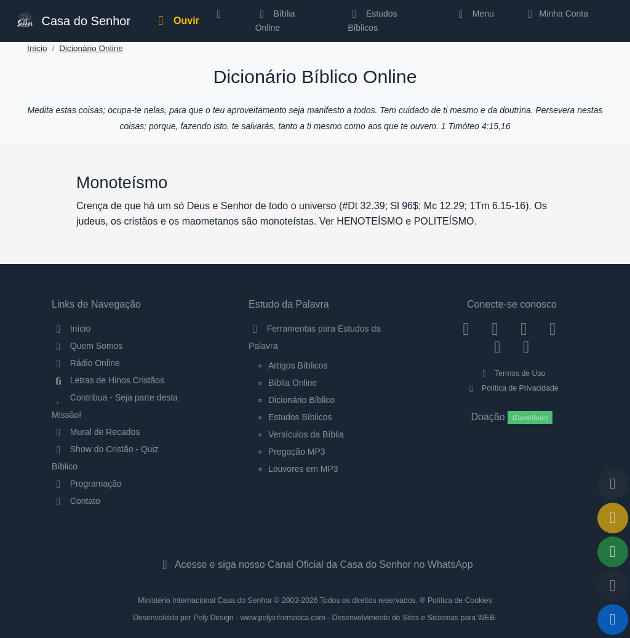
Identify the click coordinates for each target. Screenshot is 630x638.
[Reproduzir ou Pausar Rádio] (612, 619)
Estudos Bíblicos (372, 20)
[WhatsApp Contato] (497, 346)
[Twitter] (524, 328)
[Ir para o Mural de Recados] (612, 518)
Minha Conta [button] (556, 13)
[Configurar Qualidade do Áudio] (612, 585)
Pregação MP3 (296, 452)
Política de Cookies (460, 600)
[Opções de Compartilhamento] (612, 551)
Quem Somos (87, 346)
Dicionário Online (91, 48)
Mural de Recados (96, 432)
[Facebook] (466, 328)
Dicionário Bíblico (301, 400)
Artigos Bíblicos (297, 365)
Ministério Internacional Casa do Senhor (205, 600)
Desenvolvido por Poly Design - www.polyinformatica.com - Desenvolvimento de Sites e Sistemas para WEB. (315, 617)
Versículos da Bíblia (306, 434)
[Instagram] (495, 328)
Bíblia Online (275, 20)
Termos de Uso (512, 373)
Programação (87, 483)
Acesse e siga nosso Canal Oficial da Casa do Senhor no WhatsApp (314, 564)
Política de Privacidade (511, 388)
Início (37, 48)
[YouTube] (553, 328)
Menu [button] (474, 13)
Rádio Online (86, 363)
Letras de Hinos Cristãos (108, 380)
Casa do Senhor (72, 19)
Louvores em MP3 (303, 469)
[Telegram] (526, 346)
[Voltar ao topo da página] (612, 484)
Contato (76, 501)
